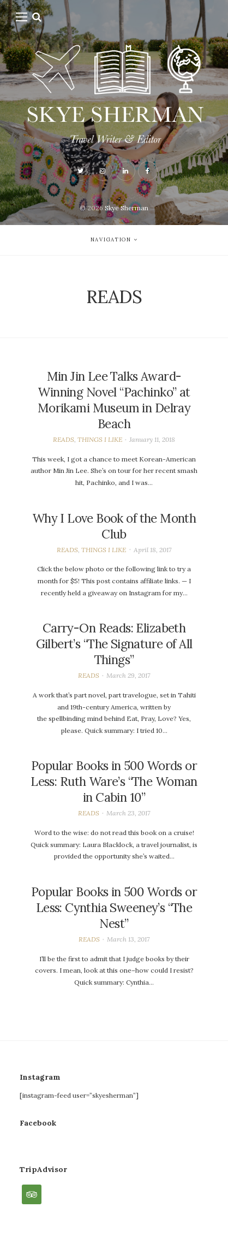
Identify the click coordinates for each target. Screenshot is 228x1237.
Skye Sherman (126, 208)
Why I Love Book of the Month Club (114, 526)
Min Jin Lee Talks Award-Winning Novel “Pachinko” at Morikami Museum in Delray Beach (114, 400)
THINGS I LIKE (99, 439)
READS (63, 439)
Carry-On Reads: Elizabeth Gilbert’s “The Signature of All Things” (114, 643)
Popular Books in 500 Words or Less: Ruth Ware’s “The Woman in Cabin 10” (114, 781)
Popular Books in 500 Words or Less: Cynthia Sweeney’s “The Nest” (114, 907)
